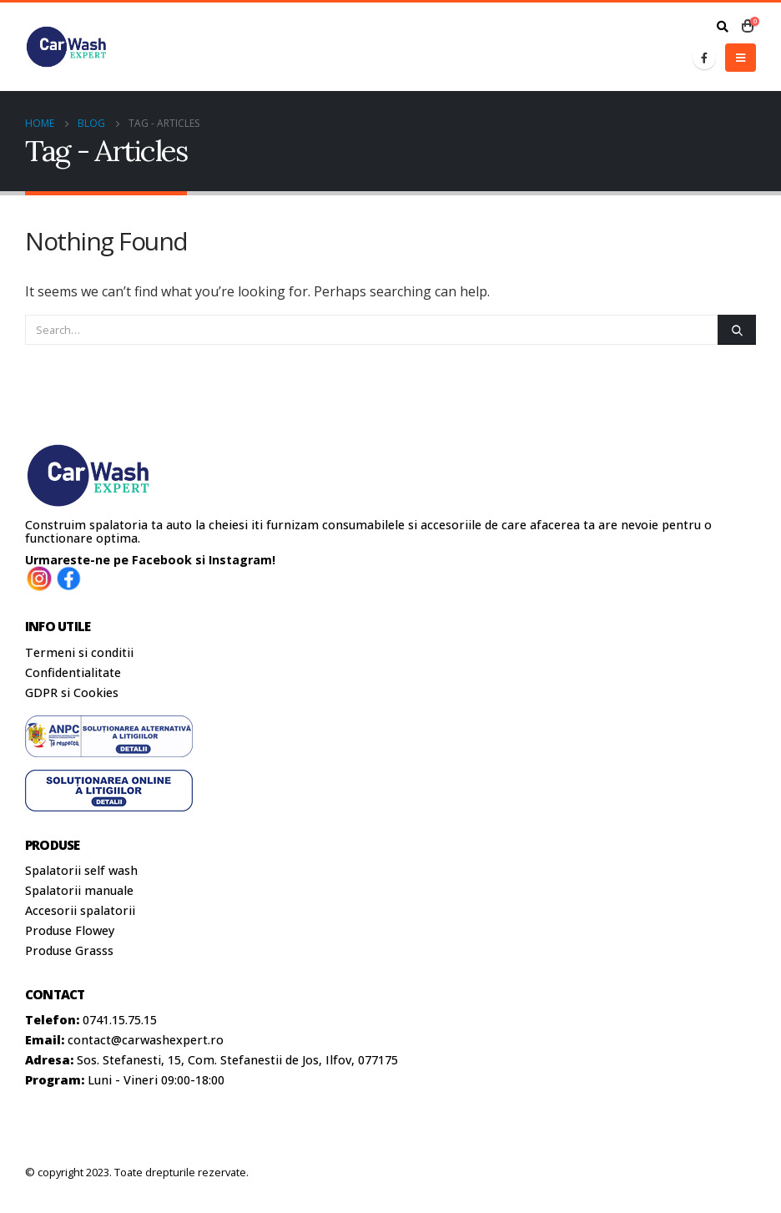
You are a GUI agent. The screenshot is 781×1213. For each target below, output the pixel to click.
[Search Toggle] (722, 27)
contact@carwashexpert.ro (146, 1040)
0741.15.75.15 (120, 1020)
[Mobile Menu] (740, 57)
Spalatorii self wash (81, 870)
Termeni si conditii (79, 652)
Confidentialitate (73, 672)
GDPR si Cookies (71, 692)
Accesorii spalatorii (80, 910)
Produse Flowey (69, 930)
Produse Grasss (69, 950)
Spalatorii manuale (79, 890)
